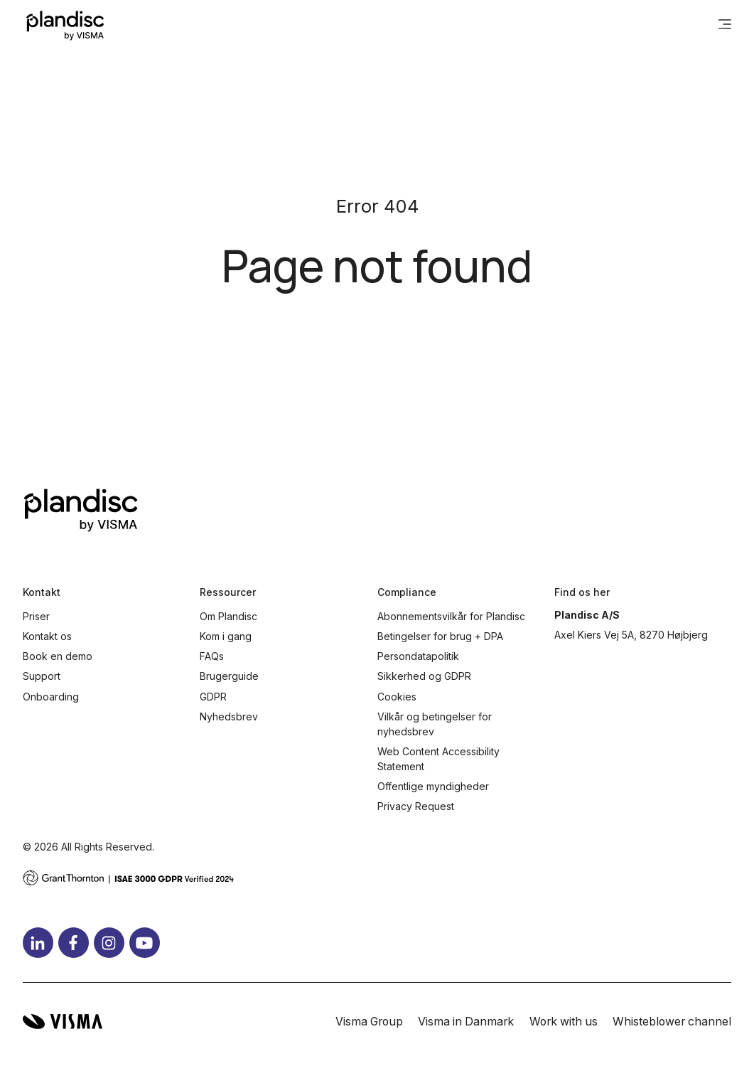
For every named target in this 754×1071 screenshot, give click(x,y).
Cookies (396, 697)
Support (41, 676)
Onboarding (51, 697)
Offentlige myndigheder (433, 786)
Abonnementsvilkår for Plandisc (451, 616)
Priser (36, 616)
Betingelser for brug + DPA (440, 636)
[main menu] (725, 25)
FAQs (212, 656)
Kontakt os (47, 636)
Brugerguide (229, 676)
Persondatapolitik (418, 656)
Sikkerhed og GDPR (424, 676)
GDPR (213, 697)
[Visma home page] (62, 1021)
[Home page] (65, 25)
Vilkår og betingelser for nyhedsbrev (434, 723)
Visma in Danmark (466, 1021)
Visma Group (369, 1021)
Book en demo (57, 656)
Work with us (563, 1021)
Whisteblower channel (672, 1021)
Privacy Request (415, 806)
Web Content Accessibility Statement (438, 758)
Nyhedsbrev (229, 716)
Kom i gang (226, 636)
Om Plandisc (228, 616)
